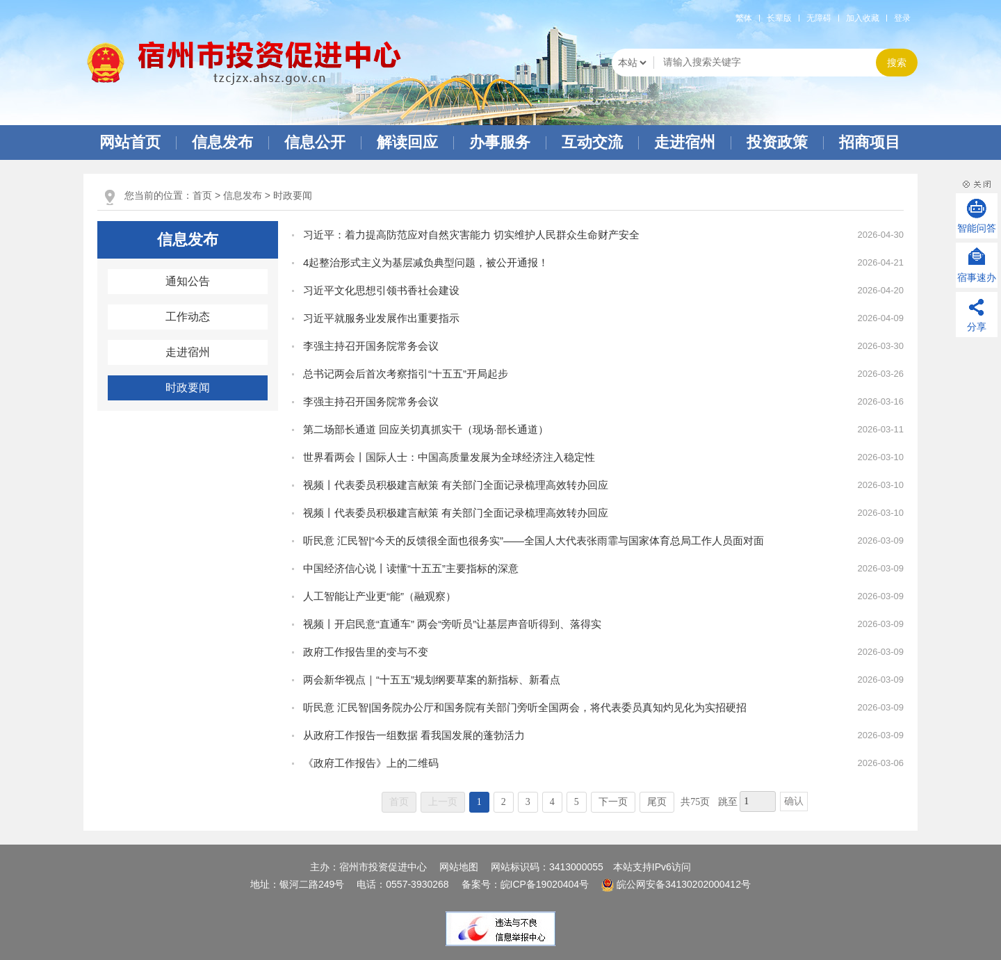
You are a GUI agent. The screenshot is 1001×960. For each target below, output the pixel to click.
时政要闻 (292, 195)
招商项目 (869, 142)
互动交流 (592, 142)
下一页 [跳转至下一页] (613, 802)
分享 (976, 326)
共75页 (695, 802)
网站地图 (458, 866)
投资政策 (777, 142)
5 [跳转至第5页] (576, 802)
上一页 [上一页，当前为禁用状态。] (442, 802)
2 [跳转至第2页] (503, 802)
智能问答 (976, 228)
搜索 (896, 63)
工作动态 (187, 317)
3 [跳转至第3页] (528, 802)
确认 (794, 801)
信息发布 (222, 142)
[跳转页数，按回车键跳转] (758, 801)
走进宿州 (684, 142)
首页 (202, 195)
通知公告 (187, 281)
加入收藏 (862, 18)
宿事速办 (976, 277)
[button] (779, 18)
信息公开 (314, 142)
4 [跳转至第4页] (552, 802)
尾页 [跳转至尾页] (657, 802)
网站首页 (130, 142)
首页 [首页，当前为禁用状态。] (399, 802)
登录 (902, 18)
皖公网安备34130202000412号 (676, 884)
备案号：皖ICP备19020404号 (527, 884)
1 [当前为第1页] (479, 802)
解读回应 (407, 142)
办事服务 (499, 142)
